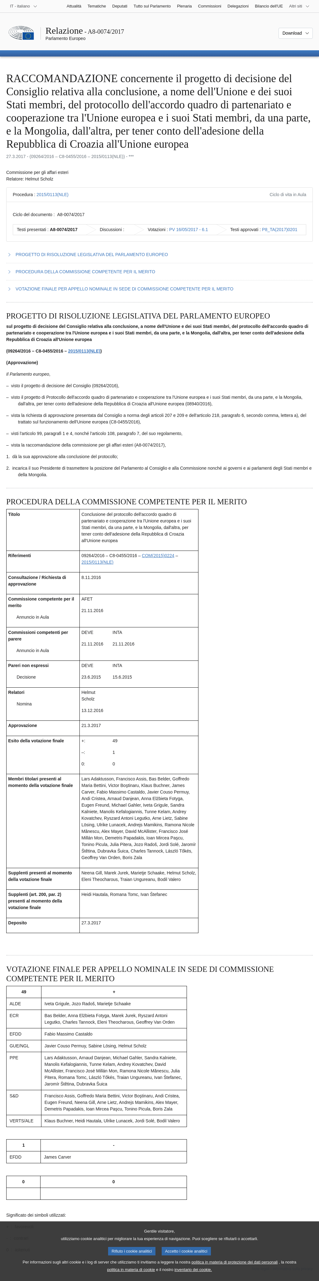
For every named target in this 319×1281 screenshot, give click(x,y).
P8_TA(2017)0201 (279, 229)
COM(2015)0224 (158, 555)
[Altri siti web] (299, 6)
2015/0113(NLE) (52, 194)
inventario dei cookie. (193, 1276)
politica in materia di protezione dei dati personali (235, 1269)
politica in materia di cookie (131, 1276)
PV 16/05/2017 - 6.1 (188, 229)
